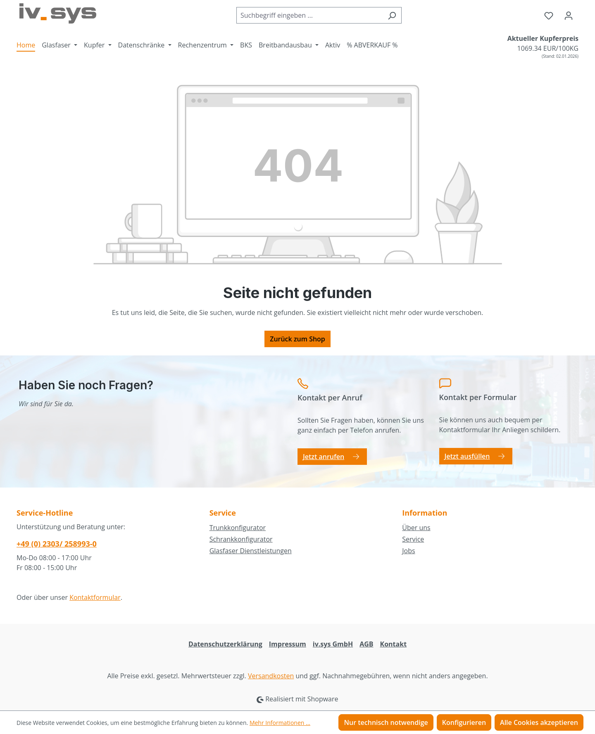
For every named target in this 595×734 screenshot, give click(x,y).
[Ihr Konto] (568, 15)
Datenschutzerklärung (225, 644)
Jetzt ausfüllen (467, 456)
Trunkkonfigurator (237, 527)
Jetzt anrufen (323, 456)
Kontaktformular (95, 597)
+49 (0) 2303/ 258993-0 (57, 544)
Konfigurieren (464, 722)
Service (413, 539)
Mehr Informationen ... (280, 723)
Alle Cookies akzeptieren (539, 722)
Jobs (408, 550)
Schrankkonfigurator (241, 539)
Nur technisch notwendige (386, 722)
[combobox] (309, 15)
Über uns (416, 527)
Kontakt (393, 644)
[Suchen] (392, 15)
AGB (366, 644)
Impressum (287, 644)
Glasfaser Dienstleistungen (250, 550)
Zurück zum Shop (297, 338)
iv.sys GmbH (333, 644)
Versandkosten (271, 675)
